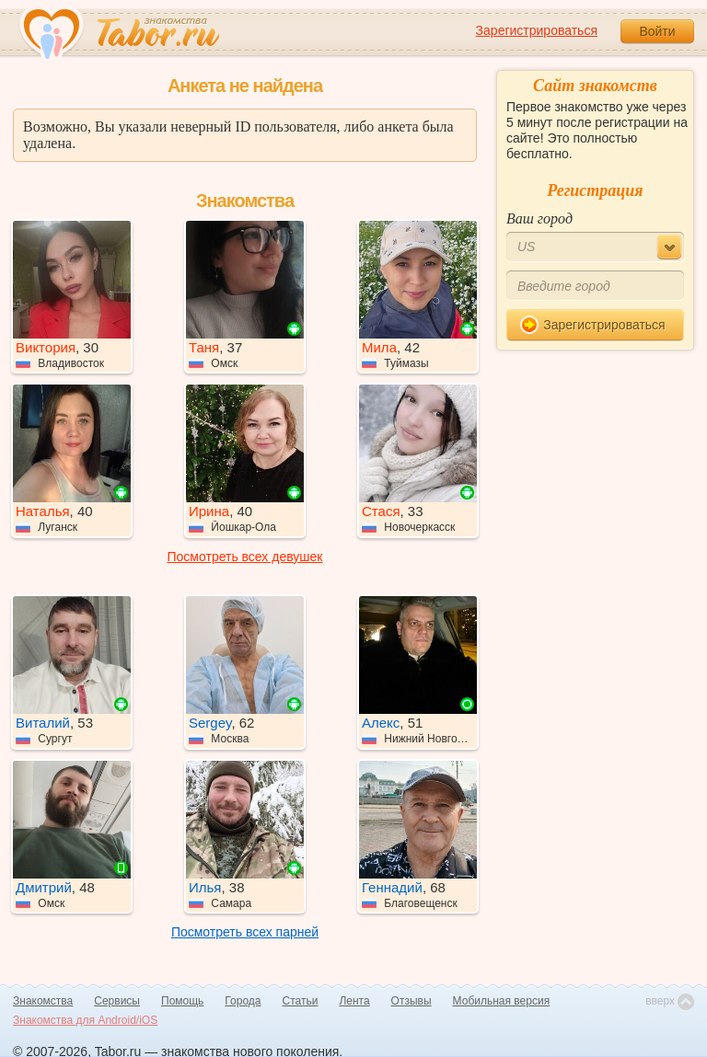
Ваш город (539, 218)
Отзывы (411, 1000)
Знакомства (43, 1000)
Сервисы (117, 1000)
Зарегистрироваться (536, 30)
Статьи (301, 1000)
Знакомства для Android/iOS (85, 1020)
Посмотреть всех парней (245, 932)
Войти (657, 31)
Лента (354, 1000)
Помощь (182, 1000)
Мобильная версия (502, 1000)
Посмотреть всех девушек (245, 556)
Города (243, 1000)
